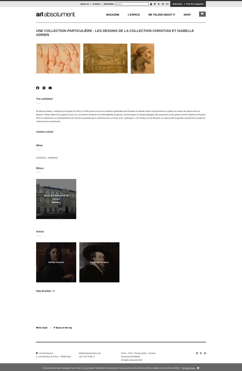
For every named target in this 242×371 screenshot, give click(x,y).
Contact (96, 4)
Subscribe (177, 4)
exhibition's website (44, 131)
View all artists (45, 291)
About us (84, 4)
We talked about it (161, 14)
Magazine (112, 14)
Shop (187, 14)
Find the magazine (195, 4)
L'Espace (134, 14)
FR (167, 4)
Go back (41, 327)
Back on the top (63, 327)
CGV (130, 353)
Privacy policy (140, 353)
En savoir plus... (189, 368)
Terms (123, 353)
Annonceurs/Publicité (130, 356)
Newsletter (109, 4)
